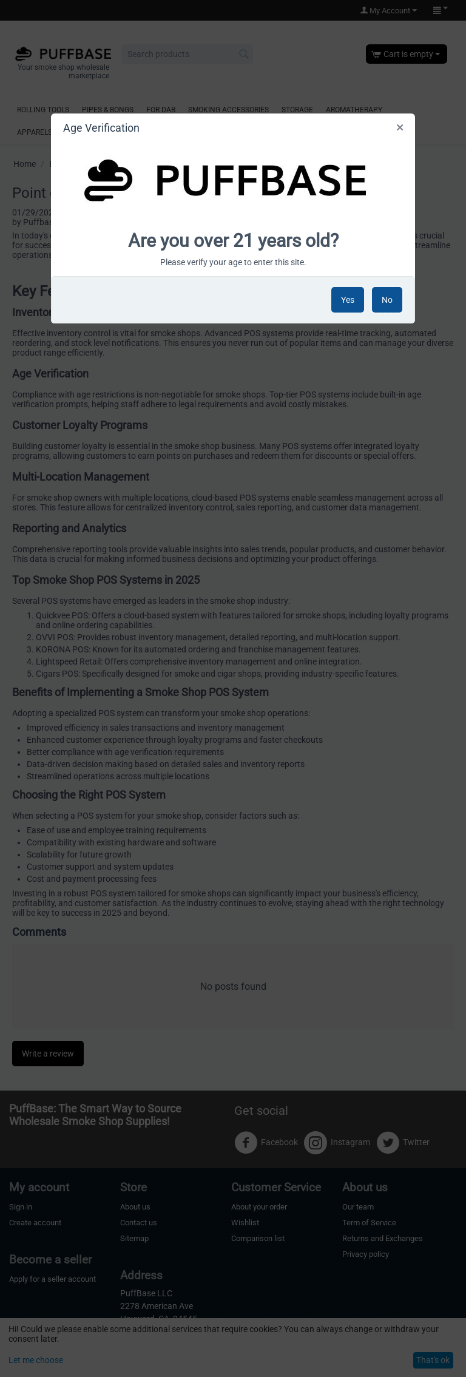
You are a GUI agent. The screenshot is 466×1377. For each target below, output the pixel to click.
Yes (347, 300)
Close (399, 130)
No (387, 300)
